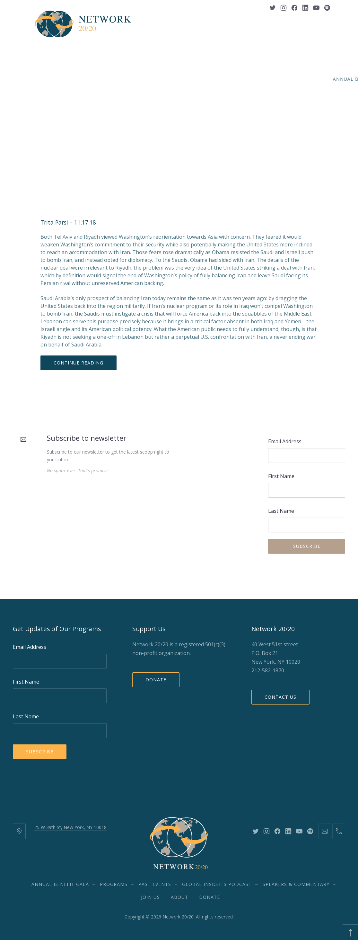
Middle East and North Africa (210, 100)
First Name (281, 476)
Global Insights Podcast (212, 53)
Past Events (152, 53)
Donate (155, 680)
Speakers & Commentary (289, 53)
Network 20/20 (178, 917)
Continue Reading (78, 363)
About (177, 74)
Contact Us (280, 697)
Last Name (281, 510)
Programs (113, 53)
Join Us (150, 74)
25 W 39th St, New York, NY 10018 (70, 827)
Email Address (284, 441)
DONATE (205, 74)
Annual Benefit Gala (62, 53)
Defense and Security (136, 100)
